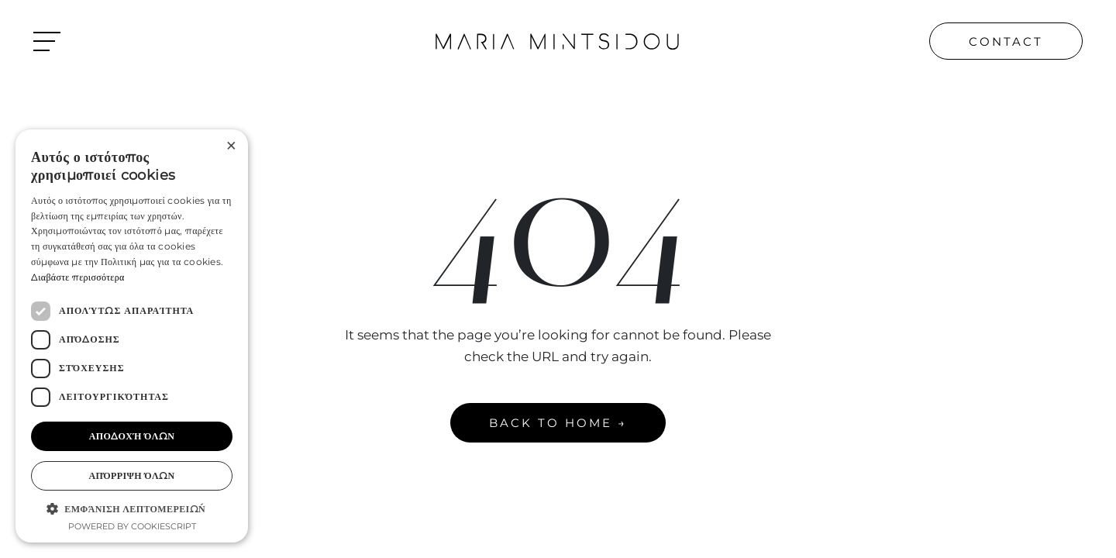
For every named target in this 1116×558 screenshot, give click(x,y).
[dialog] (132, 335)
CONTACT (1006, 41)
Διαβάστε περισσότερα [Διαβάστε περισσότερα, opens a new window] (78, 277)
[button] (131, 508)
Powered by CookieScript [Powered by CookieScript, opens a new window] (132, 526)
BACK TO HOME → (558, 422)
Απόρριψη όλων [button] (131, 475)
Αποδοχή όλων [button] (132, 436)
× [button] (230, 146)
